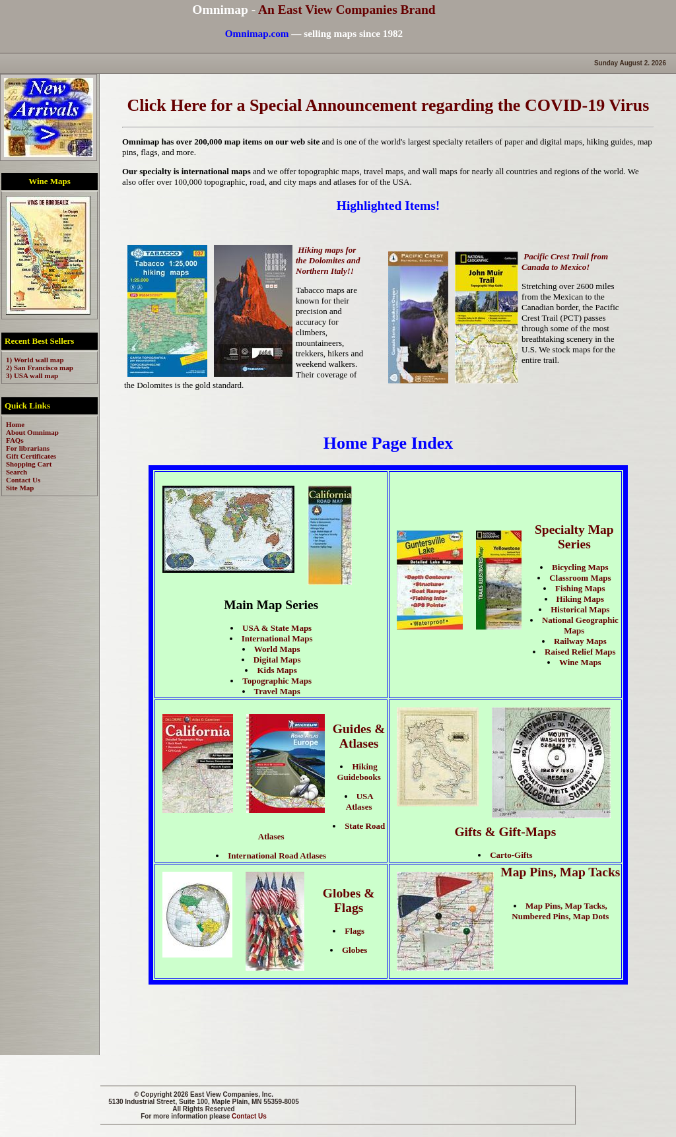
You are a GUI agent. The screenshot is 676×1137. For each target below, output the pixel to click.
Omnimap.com (257, 33)
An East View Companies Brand (347, 9)
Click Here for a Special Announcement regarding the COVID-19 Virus (388, 105)
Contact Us (249, 1116)
